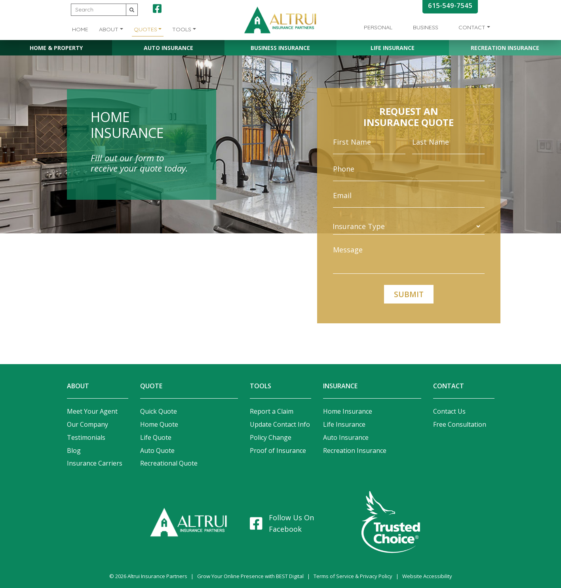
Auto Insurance (168, 48)
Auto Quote (157, 450)
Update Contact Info (280, 424)
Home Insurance (347, 411)
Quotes (145, 29)
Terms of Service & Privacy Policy (353, 576)
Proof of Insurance (278, 450)
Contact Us (449, 411)
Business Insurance (280, 48)
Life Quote (155, 437)
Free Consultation (459, 424)
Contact (471, 27)
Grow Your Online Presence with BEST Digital (250, 576)
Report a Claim (271, 411)
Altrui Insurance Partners (157, 576)
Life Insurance (393, 48)
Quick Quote (158, 411)
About (108, 29)
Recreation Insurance (505, 48)
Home (80, 29)
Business (425, 27)
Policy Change (270, 437)
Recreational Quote (169, 463)
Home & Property (56, 48)
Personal (378, 27)
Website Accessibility (427, 576)
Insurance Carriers (94, 463)
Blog (74, 450)
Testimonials (86, 437)
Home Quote (159, 424)
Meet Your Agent (92, 411)
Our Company (87, 424)
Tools (181, 29)
